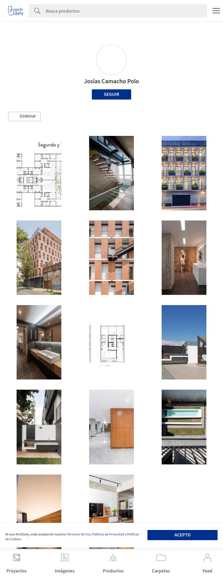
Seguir (111, 94)
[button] (24, 116)
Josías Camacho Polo (111, 81)
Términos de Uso (78, 534)
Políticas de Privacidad (108, 534)
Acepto (183, 535)
